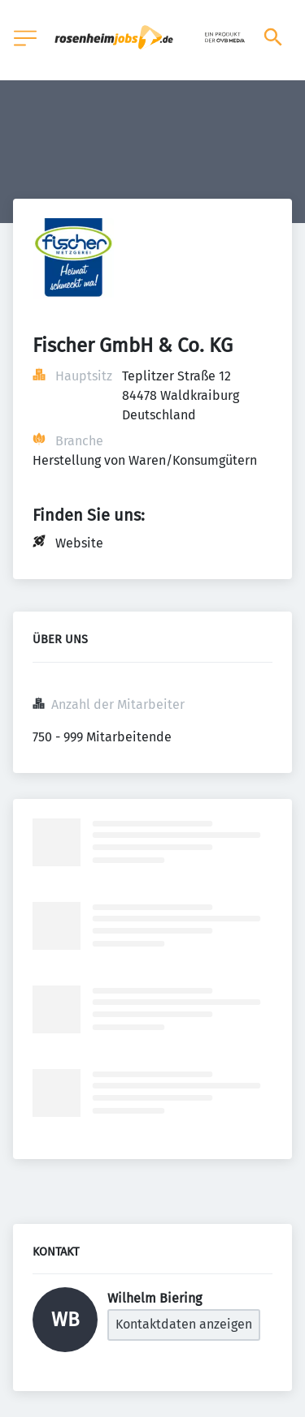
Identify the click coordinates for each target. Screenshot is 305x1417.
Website (79, 543)
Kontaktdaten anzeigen (183, 1324)
